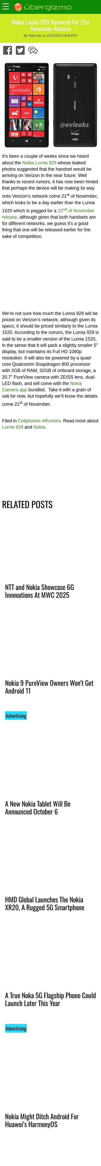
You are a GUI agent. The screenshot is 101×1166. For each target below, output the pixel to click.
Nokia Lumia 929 (39, 162)
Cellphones (29, 420)
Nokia (39, 427)
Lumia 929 (12, 427)
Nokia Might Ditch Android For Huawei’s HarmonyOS (42, 1120)
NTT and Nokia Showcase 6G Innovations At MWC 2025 (39, 591)
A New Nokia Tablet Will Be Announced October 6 (37, 807)
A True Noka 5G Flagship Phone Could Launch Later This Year (50, 999)
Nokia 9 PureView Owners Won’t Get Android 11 (49, 687)
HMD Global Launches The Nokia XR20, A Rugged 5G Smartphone (44, 903)
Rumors (53, 420)
